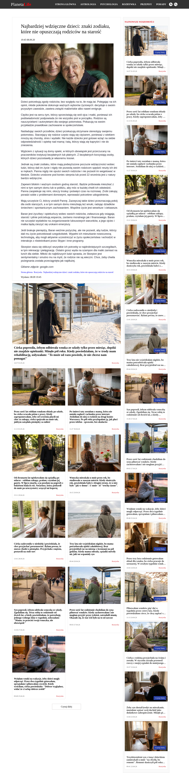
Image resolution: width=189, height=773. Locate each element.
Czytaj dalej (66, 706)
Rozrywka (129, 4)
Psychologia (109, 4)
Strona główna (65, 4)
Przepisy (146, 4)
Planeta (21, 4)
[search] (175, 4)
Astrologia (88, 4)
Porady (161, 4)
